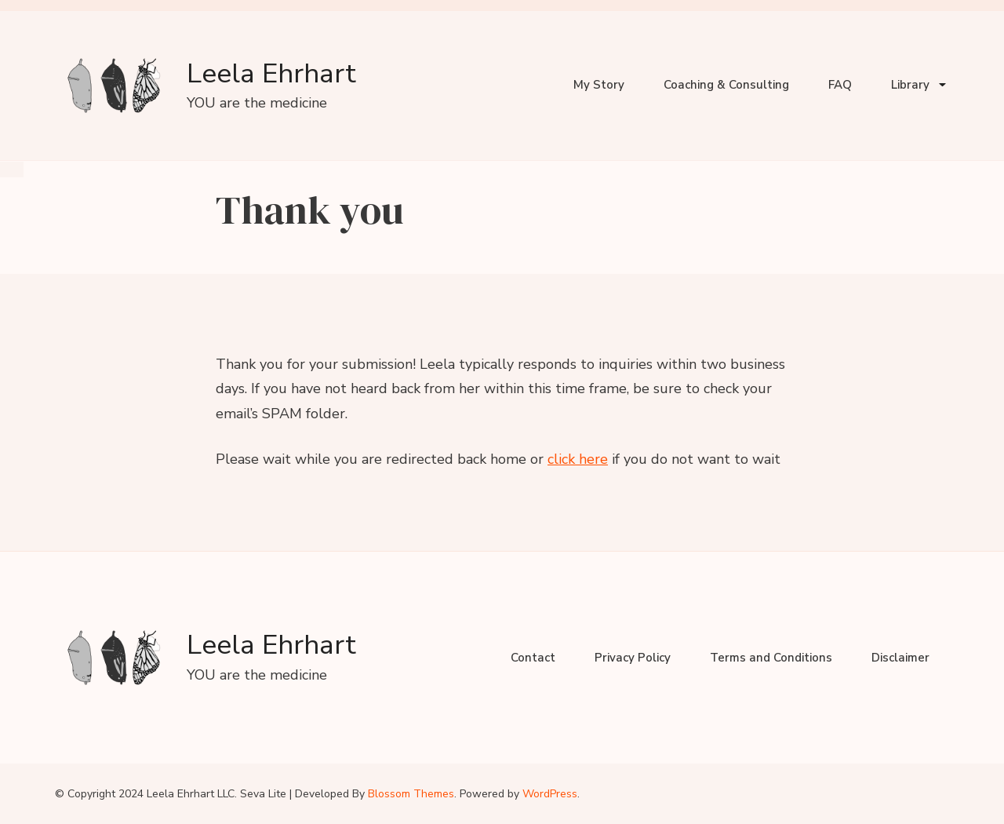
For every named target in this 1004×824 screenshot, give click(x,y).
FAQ (840, 85)
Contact (533, 657)
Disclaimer (900, 657)
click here (577, 459)
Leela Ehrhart (271, 74)
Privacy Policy (633, 657)
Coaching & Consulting (726, 85)
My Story (598, 85)
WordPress (549, 793)
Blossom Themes (411, 793)
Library (910, 85)
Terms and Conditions (771, 657)
